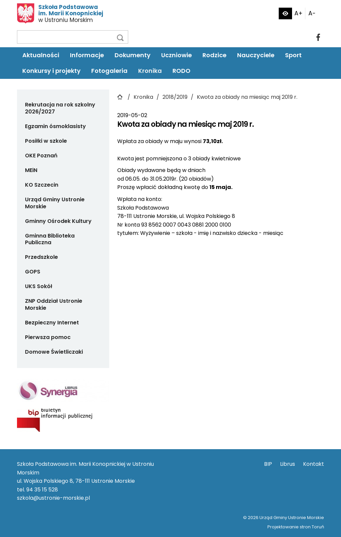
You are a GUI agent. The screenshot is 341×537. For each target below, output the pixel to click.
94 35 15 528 (42, 489)
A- (312, 13)
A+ (298, 13)
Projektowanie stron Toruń (295, 527)
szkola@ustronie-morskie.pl (53, 498)
